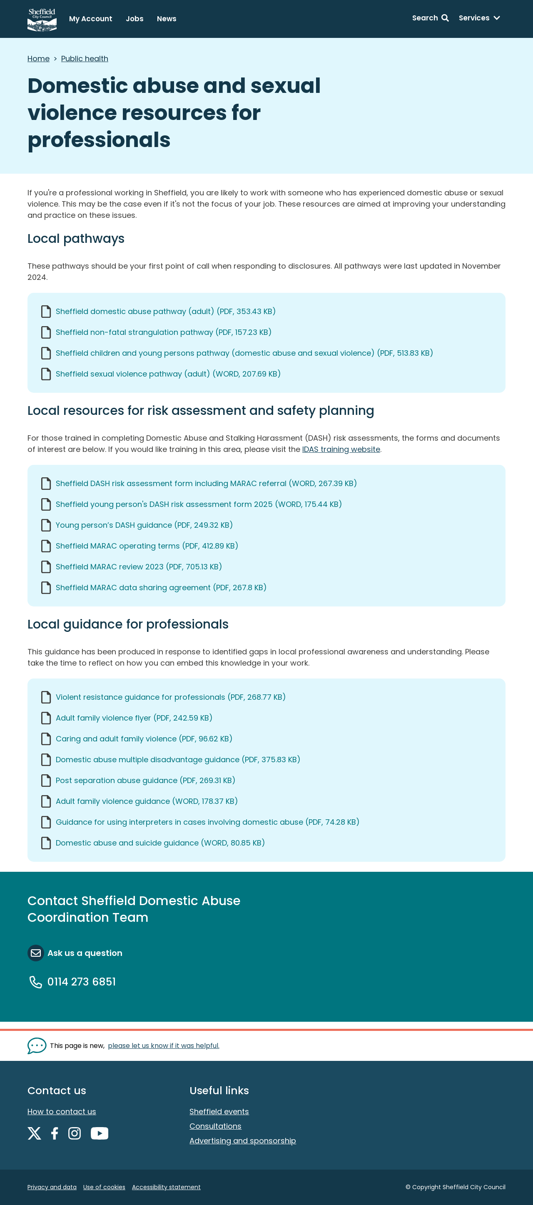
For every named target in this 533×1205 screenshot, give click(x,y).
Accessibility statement (166, 1187)
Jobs (135, 19)
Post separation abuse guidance (146, 780)
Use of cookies (104, 1187)
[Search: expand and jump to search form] (430, 19)
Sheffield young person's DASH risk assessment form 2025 (199, 504)
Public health (84, 58)
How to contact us (61, 1111)
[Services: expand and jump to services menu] (480, 19)
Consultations (215, 1126)
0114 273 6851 (81, 982)
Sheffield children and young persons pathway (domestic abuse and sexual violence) (244, 353)
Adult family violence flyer (134, 718)
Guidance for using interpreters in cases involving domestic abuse (208, 822)
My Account (90, 19)
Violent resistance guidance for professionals (171, 697)
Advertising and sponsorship (242, 1140)
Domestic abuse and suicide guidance (160, 843)
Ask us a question (84, 953)
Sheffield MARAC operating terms (147, 546)
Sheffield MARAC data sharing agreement (161, 587)
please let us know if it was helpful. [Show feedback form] (163, 1045)
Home (38, 58)
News (167, 19)
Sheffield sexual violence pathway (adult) (168, 374)
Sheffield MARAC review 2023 (139, 566)
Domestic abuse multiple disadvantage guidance (178, 759)
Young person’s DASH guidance (144, 525)
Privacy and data (52, 1187)
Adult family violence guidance (147, 801)
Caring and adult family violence (144, 738)
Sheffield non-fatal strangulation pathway (164, 332)
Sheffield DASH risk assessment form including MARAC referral (206, 483)
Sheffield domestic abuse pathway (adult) (166, 311)
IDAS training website (341, 449)
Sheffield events (219, 1111)
